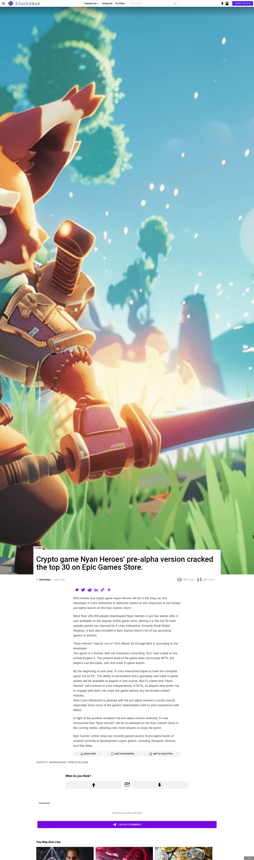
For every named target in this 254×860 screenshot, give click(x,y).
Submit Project (243, 3)
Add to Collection (162, 754)
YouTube (120, 3)
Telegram (107, 3)
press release (79, 762)
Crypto (43, 762)
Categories (90, 4)
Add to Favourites (124, 754)
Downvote (160, 785)
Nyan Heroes (59, 762)
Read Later (90, 754)
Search (175, 4)
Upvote (94, 785)
